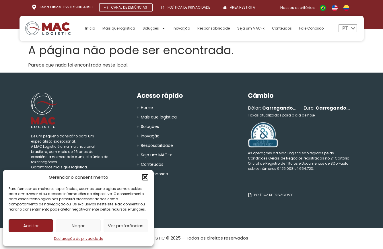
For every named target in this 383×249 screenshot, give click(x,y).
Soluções (154, 28)
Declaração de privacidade (78, 238)
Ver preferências (125, 226)
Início (90, 28)
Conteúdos (282, 28)
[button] (145, 177)
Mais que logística (118, 28)
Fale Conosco (311, 28)
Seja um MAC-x (251, 28)
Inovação (181, 28)
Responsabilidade (213, 28)
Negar (78, 226)
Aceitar (31, 226)
